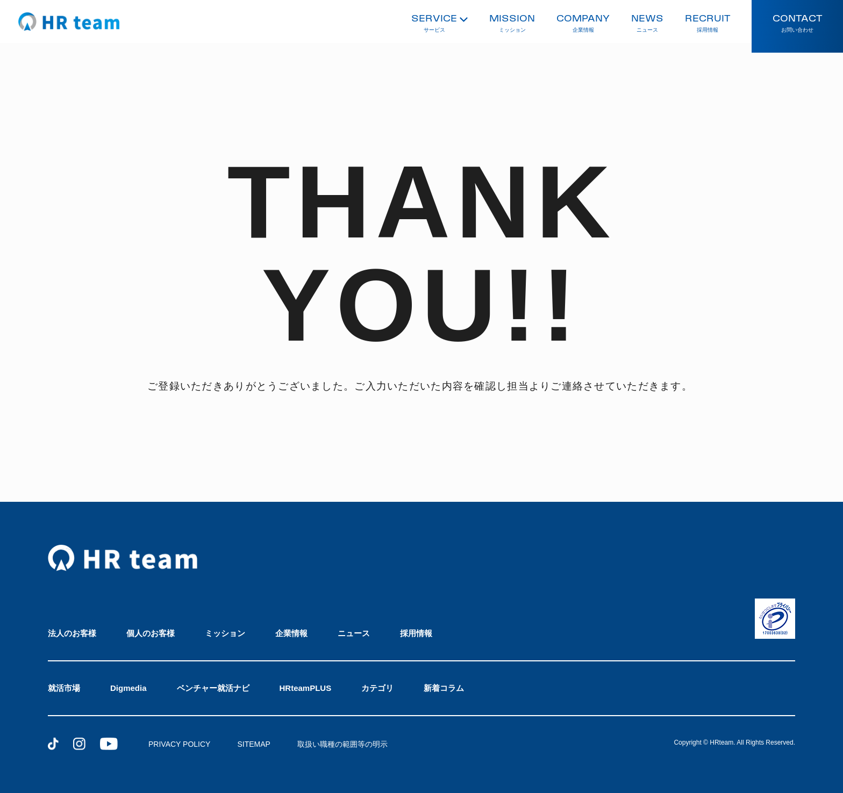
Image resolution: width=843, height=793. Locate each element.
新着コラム (444, 688)
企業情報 (291, 633)
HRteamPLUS (306, 688)
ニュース (354, 633)
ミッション (225, 633)
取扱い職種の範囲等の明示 (342, 744)
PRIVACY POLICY (179, 744)
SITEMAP (253, 744)
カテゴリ (377, 688)
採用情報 (416, 633)
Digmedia (128, 688)
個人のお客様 (150, 633)
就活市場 (64, 688)
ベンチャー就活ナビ (213, 688)
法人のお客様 (72, 633)
